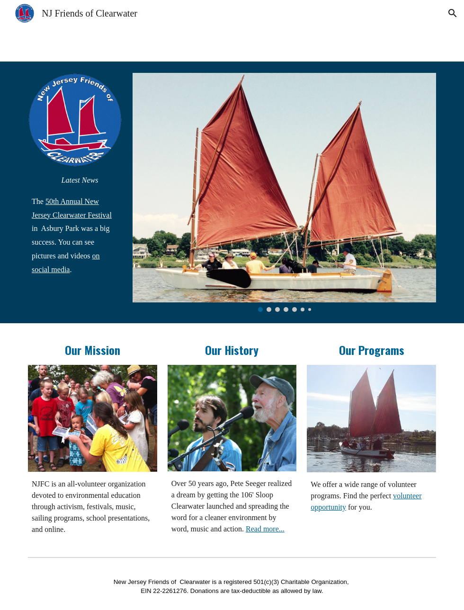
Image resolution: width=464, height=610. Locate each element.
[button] (452, 13)
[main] (75, 225)
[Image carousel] (284, 192)
